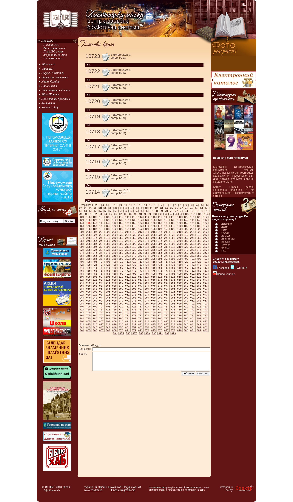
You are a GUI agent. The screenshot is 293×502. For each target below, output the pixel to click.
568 (108, 285)
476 (160, 270)
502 (199, 273)
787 (101, 318)
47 (181, 207)
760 (186, 312)
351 (127, 252)
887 (134, 333)
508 (108, 276)
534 (147, 279)
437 (166, 264)
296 (160, 243)
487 (101, 273)
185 (88, 228)
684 (82, 303)
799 (179, 318)
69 (161, 210)
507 (101, 276)
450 (121, 267)
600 (186, 288)
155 (153, 222)
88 (125, 213)
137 (166, 219)
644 (82, 297)
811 (127, 321)
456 (160, 267)
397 (166, 258)
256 (160, 237)
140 (186, 219)
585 (88, 288)
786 (95, 318)
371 (127, 255)
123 (205, 216)
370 (121, 255)
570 (121, 285)
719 (179, 306)
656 (160, 297)
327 (101, 249)
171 (127, 225)
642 (199, 294)
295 (153, 243)
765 (88, 315)
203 (205, 228)
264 (82, 240)
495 (153, 273)
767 (101, 315)
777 (166, 315)
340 (186, 249)
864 (82, 330)
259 (179, 237)
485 (88, 273)
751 (127, 312)
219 (179, 231)
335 (153, 249)
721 (192, 306)
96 (165, 213)
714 (147, 306)
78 (206, 210)
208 (108, 231)
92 (145, 213)
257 (166, 237)
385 (88, 258)
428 (108, 264)
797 (166, 318)
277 (166, 240)
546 (95, 282)
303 (205, 243)
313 (140, 246)
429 (114, 264)
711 (127, 306)
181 (192, 225)
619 (179, 291)
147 (101, 222)
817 (166, 321)
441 (192, 264)
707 (101, 306)
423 (205, 261)
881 (192, 330)
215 (153, 231)
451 (127, 267)
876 (160, 330)
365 (88, 255)
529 (114, 279)
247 (101, 237)
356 (160, 252)
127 (101, 219)
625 (88, 294)
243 (205, 234)
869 (114, 330)
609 (114, 291)
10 (125, 204)
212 (134, 231)
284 (82, 243)
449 (114, 267)
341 (192, 249)
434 (147, 264)
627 (101, 294)
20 (176, 204)
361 (192, 252)
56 (95, 210)
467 (101, 270)
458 (173, 267)
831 (127, 324)
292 (134, 243)
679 (179, 300)
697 (166, 303)
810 (121, 321)
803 (205, 318)
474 (147, 270)
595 (153, 288)
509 (114, 276)
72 (176, 210)
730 (121, 309)
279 (179, 240)
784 (82, 318)
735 (153, 309)
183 (205, 225)
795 (153, 318)
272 (134, 240)
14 (145, 204)
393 (140, 258)
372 (134, 255)
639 (179, 294)
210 (121, 231)
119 (179, 216)
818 (173, 321)
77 (201, 210)
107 (101, 216)
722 (199, 306)
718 (173, 306)
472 (134, 270)
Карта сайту (49, 107)
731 (127, 309)
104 (82, 216)
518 (173, 276)
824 (82, 324)
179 (179, 225)
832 (134, 324)
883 (205, 330)
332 (134, 249)
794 (147, 318)
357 (166, 252)
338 (173, 249)
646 (95, 297)
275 (153, 240)
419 (179, 261)
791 (127, 318)
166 (95, 225)
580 (186, 285)
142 (199, 219)
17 (160, 204)
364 (82, 255)
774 (147, 315)
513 (140, 276)
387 (101, 258)
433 (140, 264)
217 (166, 231)
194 (147, 228)
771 (127, 315)
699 (179, 303)
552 (134, 282)
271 (127, 240)
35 (120, 207)
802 (199, 318)
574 (147, 285)
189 (114, 228)
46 (176, 207)
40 (146, 207)
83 (100, 213)
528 (108, 279)
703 (205, 303)
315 (153, 246)
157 (166, 222)
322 (199, 246)
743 (205, 309)
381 (192, 255)
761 (192, 312)
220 (186, 231)
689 (114, 303)
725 (88, 309)
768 (108, 315)
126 (95, 219)
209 (114, 231)
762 (199, 312)
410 (121, 261)
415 (153, 261)
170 (121, 225)
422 (199, 261)
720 (186, 306)
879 (179, 330)
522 (199, 276)
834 (147, 324)
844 (82, 327)
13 (140, 204)
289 (114, 243)
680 (186, 300)
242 (199, 234)
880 (186, 330)
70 (166, 210)
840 (186, 324)
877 (166, 330)
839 (179, 324)
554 (147, 282)
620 (186, 291)
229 (114, 234)
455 (153, 267)
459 (179, 267)
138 (173, 219)
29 (90, 207)
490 (121, 273)
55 (90, 210)
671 (127, 300)
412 (134, 261)
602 (199, 288)
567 (101, 285)
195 (153, 228)
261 (192, 237)
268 (108, 240)
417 (166, 261)
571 (127, 285)
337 (166, 249)
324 (82, 249)
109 (114, 216)
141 (192, 219)
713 (140, 306)
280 (186, 240)
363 (205, 252)
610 (121, 291)
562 (199, 282)
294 (147, 243)
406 (95, 261)
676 (160, 300)
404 (82, 261)
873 (140, 330)
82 (95, 213)
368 (108, 255)
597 (166, 288)
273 (140, 240)
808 (108, 321)
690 (121, 303)
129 (114, 219)
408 (108, 261)
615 (153, 291)
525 (88, 279)
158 (173, 222)
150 (121, 222)
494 (147, 273)
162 (199, 222)
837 (166, 324)
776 (160, 315)
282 (199, 240)
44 (166, 207)
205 (88, 231)
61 (120, 210)
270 (121, 240)
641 (192, 294)
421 (192, 261)
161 (192, 222)
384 (82, 258)
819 (179, 321)
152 (134, 222)
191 (127, 228)
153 (140, 222)
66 (146, 210)
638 (173, 294)
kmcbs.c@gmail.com (123, 490)
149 (114, 222)
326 (95, 249)
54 (85, 210)
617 (166, 291)
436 (160, 264)
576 (160, 285)
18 (165, 204)
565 (88, 285)
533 (140, 279)
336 (160, 249)
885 (121, 333)
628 (108, 294)
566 (95, 285)
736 (160, 309)
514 (147, 276)
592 (134, 288)
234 (147, 234)
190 (121, 228)
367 (101, 255)
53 (80, 210)
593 (140, 288)
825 (88, 324)
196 (160, 228)
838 (173, 324)
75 (191, 210)
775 (153, 315)
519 (179, 276)
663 (205, 297)
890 (154, 333)
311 (127, 246)
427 (101, 264)
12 (135, 204)
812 (134, 321)
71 (171, 210)
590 (121, 288)
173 (140, 225)
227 (101, 234)
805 (88, 321)
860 (186, 327)
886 (128, 333)
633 (140, 294)
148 (108, 222)
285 (88, 243)
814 (147, 321)
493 (140, 273)
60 (115, 210)
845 (88, 327)
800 (186, 318)
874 (147, 330)
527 (101, 279)
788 (108, 318)
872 (134, 330)
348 (108, 252)
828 (108, 324)
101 (193, 213)
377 (166, 255)
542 (199, 279)
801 (192, 318)
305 (88, 246)
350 (121, 252)
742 (199, 309)
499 (179, 273)
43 (161, 207)
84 (105, 213)
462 (199, 267)
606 (95, 291)
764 (82, 315)
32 (105, 207)
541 (192, 279)
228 (108, 234)
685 (88, 303)
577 (166, 285)
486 (95, 273)
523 (205, 276)
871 (127, 330)
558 (173, 282)
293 (140, 243)
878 (173, 330)
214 (147, 231)
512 (134, 276)
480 (186, 270)
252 (134, 237)
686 (95, 303)
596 (160, 288)
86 (115, 213)
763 (205, 312)
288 (108, 243)
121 (192, 216)
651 (127, 297)
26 (206, 204)
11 (130, 204)
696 (160, 303)
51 (201, 207)
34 (115, 207)
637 (166, 294)
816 (160, 321)
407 (101, 261)
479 (179, 270)
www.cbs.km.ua (93, 490)
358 (173, 252)
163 (205, 222)
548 (108, 282)
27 (80, 207)
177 (166, 225)
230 (121, 234)
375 (153, 255)
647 (101, 297)
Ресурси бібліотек (52, 72)
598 (173, 288)
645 (88, 297)
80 (85, 213)
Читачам (47, 68)
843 (205, 324)
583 (205, 285)
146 (95, 222)
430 (121, 264)
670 (121, 300)
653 (140, 297)
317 (166, 246)
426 (95, 264)
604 (82, 291)
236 (160, 234)
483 (205, 270)
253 (140, 237)
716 (160, 306)
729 (114, 309)
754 (147, 312)
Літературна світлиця (55, 90)
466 (95, 270)
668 (108, 300)
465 (88, 270)
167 (101, 225)
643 (205, 294)
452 (134, 267)
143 (205, 219)
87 (120, 213)
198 (173, 228)
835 (153, 324)
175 (153, 225)
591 (127, 288)
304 (82, 246)
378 (173, 255)
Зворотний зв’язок (55, 54)
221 (192, 231)
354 (147, 252)
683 (205, 300)
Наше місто (49, 85)
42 (156, 207)
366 (95, 255)
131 (127, 219)
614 (147, 291)
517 (166, 276)
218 (173, 231)
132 (134, 219)
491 (127, 273)
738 (173, 309)
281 (192, 240)
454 (147, 267)
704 (82, 306)
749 (114, 312)
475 (153, 270)
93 (150, 213)
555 (153, 282)
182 (199, 225)
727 (101, 309)
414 (147, 261)
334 (147, 249)
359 (179, 252)
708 (108, 306)
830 (121, 324)
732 (134, 309)
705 (88, 306)
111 (127, 216)
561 (192, 282)
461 (192, 267)
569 (114, 285)
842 (199, 324)
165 (88, 225)
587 (101, 288)
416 (160, 261)
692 (134, 303)
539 (179, 279)
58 (105, 210)
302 (199, 243)
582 (199, 285)
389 (114, 258)
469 (114, 270)
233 (140, 234)
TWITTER (241, 267)
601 (192, 288)
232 (134, 234)
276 (160, 240)
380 (186, 255)
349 (114, 252)
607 (101, 291)
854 (147, 327)
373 (140, 255)
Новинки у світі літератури (230, 157)
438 (173, 264)
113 (140, 216)
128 (108, 219)
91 (140, 213)
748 (108, 312)
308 (108, 246)
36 (125, 207)
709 (114, 306)
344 (82, 252)
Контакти (48, 103)
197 (166, 228)
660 (186, 297)
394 (147, 258)
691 (127, 303)
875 (153, 330)
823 (205, 321)
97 (170, 213)
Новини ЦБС (51, 44)
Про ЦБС (47, 40)
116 (160, 216)
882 (199, 330)
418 (173, 261)
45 (171, 207)
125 (88, 219)
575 (153, 285)
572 (134, 285)
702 (199, 303)
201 (192, 228)
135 (153, 219)
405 (88, 261)
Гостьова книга (53, 58)
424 (82, 264)
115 (153, 216)
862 (199, 327)
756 (160, 312)
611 (127, 291)
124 (82, 219)
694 (147, 303)
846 (95, 327)
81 (90, 213)
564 (82, 285)
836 (160, 324)
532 (134, 279)
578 (173, 285)
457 (166, 267)
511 (127, 276)
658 (173, 297)
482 (199, 270)
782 (199, 315)
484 (82, 273)
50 (196, 207)
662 (199, 297)
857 (166, 327)
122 (199, 216)
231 (127, 234)
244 (82, 237)
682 (199, 300)
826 (95, 324)
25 (201, 204)
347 (101, 252)
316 (160, 246)
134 (147, 219)
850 (121, 327)
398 (173, 258)
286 (95, 243)
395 (153, 258)
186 (95, 228)
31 (100, 207)
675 (153, 300)
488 (108, 273)
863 (205, 327)
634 (147, 294)
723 (205, 306)
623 (205, 291)
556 (160, 282)
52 (206, 207)
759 (179, 312)
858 (173, 327)
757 (166, 312)
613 (140, 291)
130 (121, 219)
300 (186, 243)
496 (160, 273)
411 (127, 261)
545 (88, 282)
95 (160, 213)
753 (140, 312)
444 (82, 267)
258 (173, 237)
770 (121, 315)
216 (160, 231)
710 (121, 306)
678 (173, 300)
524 (82, 279)
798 (173, 318)
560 (186, 282)
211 (127, 231)
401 (192, 258)
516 (160, 276)
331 (127, 249)
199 (179, 228)
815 (153, 321)
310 (121, 246)
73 (181, 210)
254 (147, 237)
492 (134, 273)
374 (147, 255)
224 (82, 234)
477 (166, 270)
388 (108, 258)
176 (160, 225)
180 (186, 225)
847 (101, 327)
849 (114, 327)
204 (82, 231)
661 (192, 297)
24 (196, 204)
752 (134, 312)
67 (151, 210)
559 (179, 282)
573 (140, 285)
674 (147, 300)
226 (95, 234)
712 (134, 306)
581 (192, 285)
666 (95, 300)
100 (187, 213)
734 (147, 309)
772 (134, 315)
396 (160, 258)
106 (95, 216)
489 (114, 273)
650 (121, 297)
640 (186, 294)
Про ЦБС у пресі (53, 51)
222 (199, 231)
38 (136, 207)
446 (95, 267)
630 (121, 294)
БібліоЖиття (50, 94)
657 (166, 297)
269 (114, 240)
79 (80, 213)
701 (192, 303)
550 (121, 282)
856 (160, 327)
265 (88, 240)
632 (134, 294)
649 (114, 297)
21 (181, 204)
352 (134, 252)
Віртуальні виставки (54, 77)
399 (179, 258)
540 (186, 279)
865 (88, 330)
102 (200, 213)
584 (82, 288)
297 (166, 243)
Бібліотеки (48, 64)
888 (141, 333)
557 (166, 282)
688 (108, 303)
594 (147, 288)
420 (186, 261)
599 (179, 288)
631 (127, 294)
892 (167, 333)
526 (95, 279)
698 (173, 303)
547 (101, 282)
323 (205, 246)
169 (114, 225)
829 (114, 324)
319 (179, 246)
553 (140, 282)
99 (181, 213)
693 (140, 303)
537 (166, 279)
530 (121, 279)
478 (173, 270)
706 (95, 306)
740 (186, 309)
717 (166, 306)
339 (179, 249)
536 (160, 279)
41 (151, 207)
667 (101, 300)
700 (186, 303)
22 (186, 204)
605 (88, 291)
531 (127, 279)
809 (114, 321)
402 (199, 258)
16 (155, 204)
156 (160, 222)
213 (140, 231)
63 (130, 210)
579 (179, 285)
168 (108, 225)
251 (127, 237)
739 (179, 309)
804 (82, 321)
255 (153, 237)
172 (134, 225)
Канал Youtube (226, 274)
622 (199, 291)
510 (121, 276)
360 (186, 252)
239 (179, 234)
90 (135, 213)
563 (205, 282)
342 (199, 249)
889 (147, 333)
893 (173, 333)
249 (114, 237)
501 (192, 273)
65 (141, 210)
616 (160, 291)
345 (88, 252)
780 (186, 315)
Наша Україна (50, 81)
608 (108, 291)
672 (134, 300)
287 (101, 243)
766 (95, 315)
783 (205, 315)
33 (110, 207)
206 (95, 231)
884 (115, 333)
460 (186, 267)
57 (100, 210)
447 (101, 267)
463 (205, 267)
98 (176, 213)
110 (121, 216)
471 (127, 270)
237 (166, 234)
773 (140, 315)
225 (88, 234)
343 (205, 249)
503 (205, 273)
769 (114, 315)
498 (173, 273)
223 (205, 231)
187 (101, 228)
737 (166, 309)
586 (95, 288)
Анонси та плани (54, 48)
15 (150, 204)
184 (82, 228)
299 (179, 243)
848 (108, 327)
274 (147, 240)
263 (205, 237)
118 (173, 216)
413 (140, 261)
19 (170, 204)
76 (196, 210)
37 (130, 207)
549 (114, 282)
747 (101, 312)
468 (108, 270)
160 (186, 222)
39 (141, 207)
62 (125, 210)
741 (192, 309)
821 (192, 321)
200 (186, 228)
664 (82, 300)
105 (88, 216)
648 (108, 297)
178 (173, 225)
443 (205, 264)
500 (186, 273)
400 (186, 258)
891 (160, 333)
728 (108, 309)
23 (191, 204)
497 (166, 273)
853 (140, 327)
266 (95, 240)
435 (153, 264)
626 (95, 294)
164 (82, 225)
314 (147, 246)
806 (95, 321)
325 (88, 249)
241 (192, 234)
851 (127, 327)
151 (127, 222)
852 (134, 327)
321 (192, 246)
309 (114, 246)
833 (140, 324)
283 (205, 240)
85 (110, 213)
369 (114, 255)
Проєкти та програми (55, 98)
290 (121, 243)
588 (108, 288)
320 (186, 246)
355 (153, 252)
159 (179, 222)
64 (136, 210)
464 (82, 270)
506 (95, 276)
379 (179, 255)
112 (134, 216)
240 (186, 234)
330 (121, 249)
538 (173, 279)
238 (173, 234)
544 (82, 282)
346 (95, 252)
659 (179, 297)
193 (140, 228)
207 (101, 231)
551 (127, 282)
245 (88, 237)
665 (88, 300)
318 (173, 246)
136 (160, 219)
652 (134, 297)
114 (147, 216)
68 (156, 210)
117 (166, 216)
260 (186, 237)
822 (199, 321)
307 (101, 246)
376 (160, 255)
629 (114, 294)
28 (85, 207)
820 (186, 321)
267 (101, 240)
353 (140, 252)
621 (192, 291)
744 (82, 312)
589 (114, 288)
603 (205, 288)
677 (166, 300)
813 (140, 321)
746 (95, 312)
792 (134, 318)
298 (173, 243)
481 (192, 270)
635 (153, 294)
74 (186, 210)
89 (130, 213)
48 (186, 207)
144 (82, 222)
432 (134, 264)
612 (134, 291)
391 (127, 258)
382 (199, 255)
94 (155, 213)
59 (110, 210)
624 (82, 294)
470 (121, 270)
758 (173, 312)
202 (199, 228)
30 (95, 207)
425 (88, 264)
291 (127, 243)
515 (153, 276)
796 (160, 318)
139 (179, 219)
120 (186, 216)
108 (108, 216)
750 (121, 312)
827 (101, 324)
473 (140, 270)
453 (140, 267)
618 (173, 291)
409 (114, 261)
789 (114, 318)
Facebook (223, 267)
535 (153, 279)
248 (108, 237)
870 (121, 330)
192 (134, 228)
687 (101, 303)
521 (192, 276)
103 (206, 213)
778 (173, 315)
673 (140, 300)
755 (153, 312)
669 (114, 300)
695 (153, 303)
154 (147, 222)
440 (186, 264)
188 (108, 228)
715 (153, 306)
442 (199, 264)
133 (140, 219)
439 (179, 264)
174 (147, 225)
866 (95, 330)
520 (186, 276)
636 (160, 294)
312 (134, 246)
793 (140, 318)
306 (95, 246)
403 (205, 258)
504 (82, 276)
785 (88, 318)
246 (95, 237)
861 (192, 327)
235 (153, 234)
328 (108, 249)
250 (121, 237)
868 (108, 330)
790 (121, 318)
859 (179, 327)
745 (88, 312)
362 (199, 252)
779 (179, 315)
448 (108, 267)
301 (192, 243)
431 (127, 264)
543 (205, 279)
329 (114, 249)
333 (140, 249)
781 (192, 315)
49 (191, 207)
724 (82, 309)
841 (192, 324)
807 (101, 321)
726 (95, 309)
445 (88, 267)
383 (205, 255)
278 (173, 240)
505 (88, 276)
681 (192, 300)
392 (134, 258)
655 (153, 297)
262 (199, 237)
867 (101, 330)
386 (95, 258)
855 (153, 327)
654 (147, 297)
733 (140, 309)
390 (121, 258)
